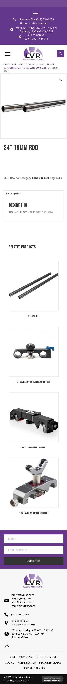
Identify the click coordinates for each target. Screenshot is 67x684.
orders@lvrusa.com (36, 23)
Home (7, 64)
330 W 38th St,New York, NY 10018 (24, 622)
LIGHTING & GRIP (46, 657)
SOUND (9, 662)
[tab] (33, 193)
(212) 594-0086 (45, 19)
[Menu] (35, 14)
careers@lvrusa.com (23, 605)
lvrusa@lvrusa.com (22, 598)
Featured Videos (50, 662)
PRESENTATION (26, 662)
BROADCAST (26, 657)
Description (13, 193)
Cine (14, 64)
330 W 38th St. (36, 34)
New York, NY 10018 (36, 38)
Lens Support (38, 67)
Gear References (33, 668)
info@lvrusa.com (21, 602)
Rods (59, 178)
